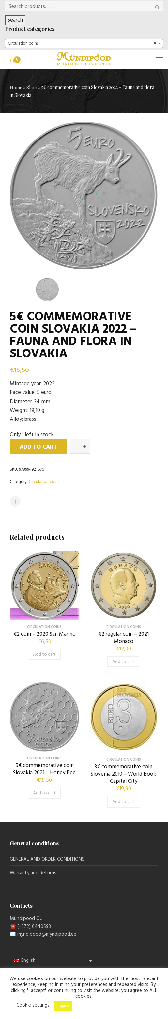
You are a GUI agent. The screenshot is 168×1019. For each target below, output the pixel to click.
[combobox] (84, 43)
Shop (31, 87)
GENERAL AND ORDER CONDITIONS (47, 859)
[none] (53, 960)
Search (15, 20)
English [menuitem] (28, 960)
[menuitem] (53, 960)
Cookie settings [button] (33, 1005)
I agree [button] (63, 1006)
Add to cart (38, 447)
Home (16, 87)
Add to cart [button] (44, 654)
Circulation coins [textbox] (82, 43)
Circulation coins (44, 481)
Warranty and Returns (33, 873)
